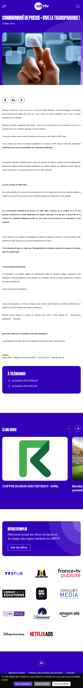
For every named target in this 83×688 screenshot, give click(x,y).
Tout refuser (42, 683)
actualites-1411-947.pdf (22, 386)
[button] (78, 429)
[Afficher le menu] (4, 6)
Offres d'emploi (17, 529)
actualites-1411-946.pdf (23, 380)
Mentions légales (17, 673)
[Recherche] (78, 6)
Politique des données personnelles (46, 673)
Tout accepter (23, 683)
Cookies (70, 673)
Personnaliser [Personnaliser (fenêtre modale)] (61, 683)
